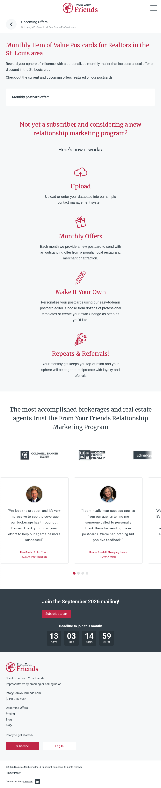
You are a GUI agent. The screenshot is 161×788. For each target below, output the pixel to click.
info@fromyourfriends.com (23, 693)
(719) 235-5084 (16, 699)
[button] (74, 573)
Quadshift (47, 767)
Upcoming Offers (17, 708)
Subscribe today (56, 614)
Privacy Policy (13, 773)
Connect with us (19, 781)
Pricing (10, 713)
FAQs (9, 725)
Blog (9, 719)
